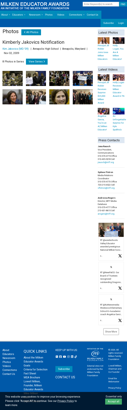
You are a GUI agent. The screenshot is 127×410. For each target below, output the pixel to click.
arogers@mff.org (106, 214)
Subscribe (108, 23)
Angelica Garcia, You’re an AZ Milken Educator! (103, 120)
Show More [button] (111, 331)
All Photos (31, 32)
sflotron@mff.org (106, 188)
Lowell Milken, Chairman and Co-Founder (115, 368)
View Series (37, 61)
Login (121, 23)
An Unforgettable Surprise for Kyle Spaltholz (119, 120)
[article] (111, 242)
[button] (111, 242)
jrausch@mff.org (106, 162)
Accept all (113, 401)
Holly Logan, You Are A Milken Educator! (119, 49)
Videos (60, 14)
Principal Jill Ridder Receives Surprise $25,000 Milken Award (103, 90)
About (4, 14)
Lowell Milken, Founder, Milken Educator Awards (33, 385)
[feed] (111, 274)
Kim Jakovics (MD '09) (15, 48)
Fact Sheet (30, 373)
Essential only (114, 396)
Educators (17, 14)
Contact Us (92, 14)
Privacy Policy (114, 388)
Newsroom (35, 14)
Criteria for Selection (35, 369)
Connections (75, 14)
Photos (49, 14)
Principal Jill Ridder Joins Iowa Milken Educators (103, 49)
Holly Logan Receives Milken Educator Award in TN (119, 86)
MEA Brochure (32, 377)
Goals (27, 365)
